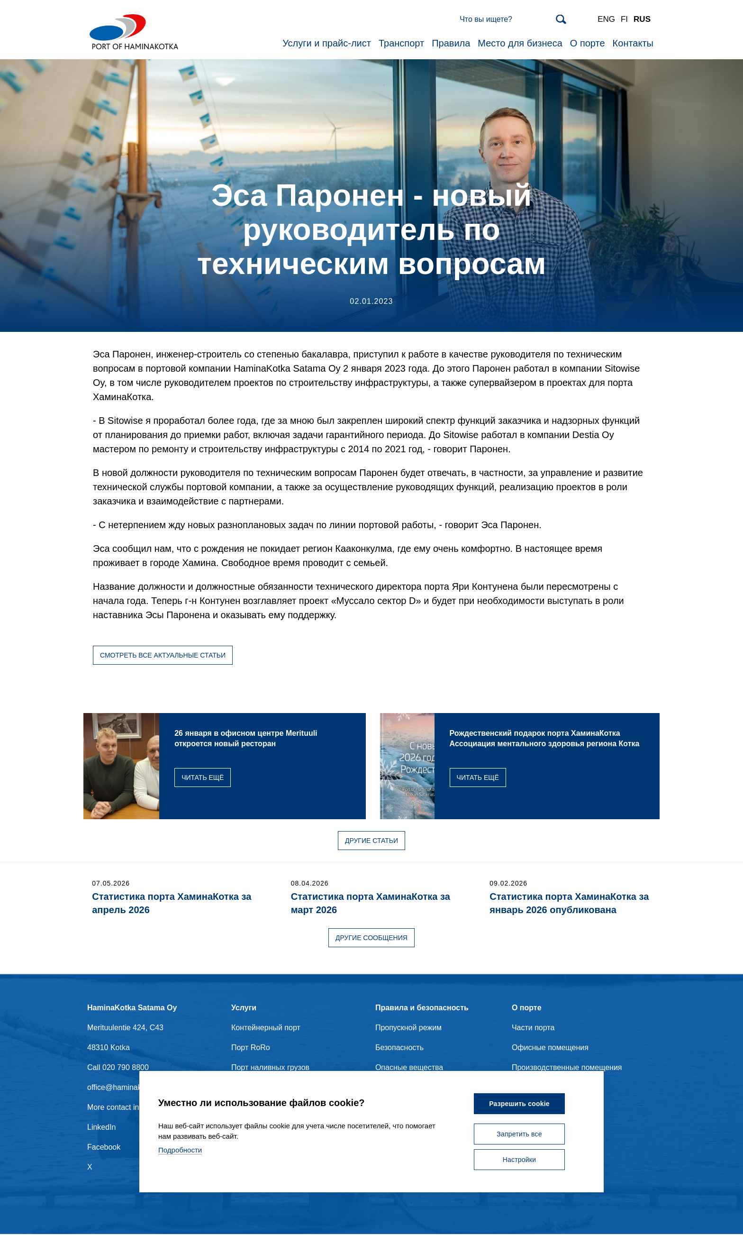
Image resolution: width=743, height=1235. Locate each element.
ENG (606, 19)
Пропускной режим (408, 1028)
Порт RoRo (250, 1048)
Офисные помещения (550, 1048)
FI (624, 19)
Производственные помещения (567, 1068)
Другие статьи (371, 841)
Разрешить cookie (519, 1103)
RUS (642, 19)
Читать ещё (233, 778)
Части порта (533, 1028)
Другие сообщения (371, 938)
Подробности (180, 1150)
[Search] (513, 19)
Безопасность (399, 1048)
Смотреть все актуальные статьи (163, 655)
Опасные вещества (409, 1068)
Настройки (519, 1159)
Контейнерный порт (265, 1028)
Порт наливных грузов (270, 1068)
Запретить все (519, 1134)
